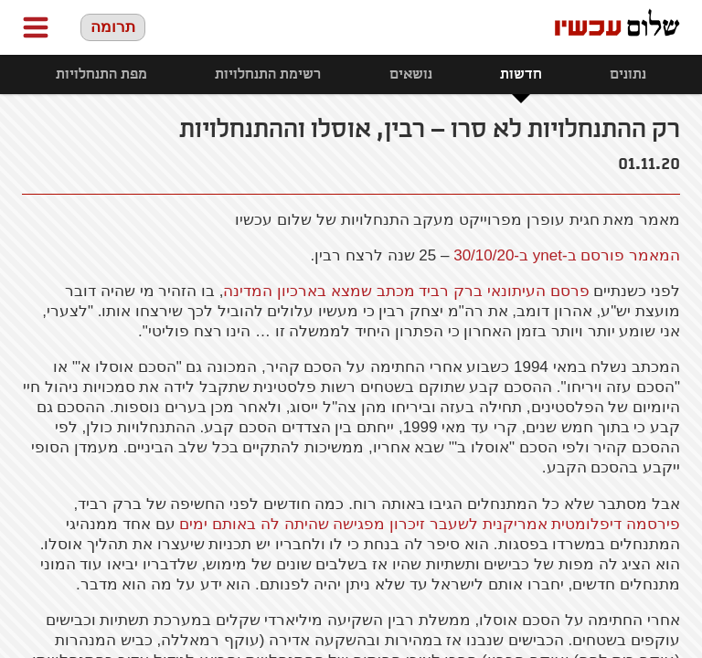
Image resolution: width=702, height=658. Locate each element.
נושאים (410, 74)
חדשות (521, 74)
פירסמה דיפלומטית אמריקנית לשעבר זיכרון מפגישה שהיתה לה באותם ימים (429, 524)
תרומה (112, 27)
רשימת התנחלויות (268, 74)
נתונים (628, 74)
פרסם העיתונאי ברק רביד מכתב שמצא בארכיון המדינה (406, 291)
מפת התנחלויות (101, 74)
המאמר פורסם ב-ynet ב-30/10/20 (566, 255)
